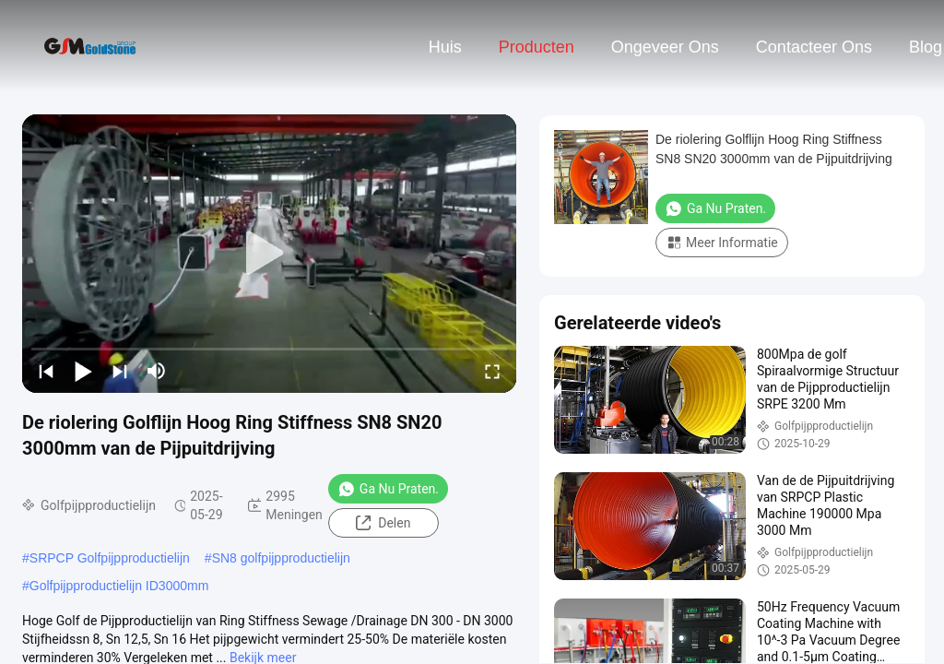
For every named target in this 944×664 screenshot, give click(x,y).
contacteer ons (814, 47)
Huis (445, 47)
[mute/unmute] (156, 371)
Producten (536, 47)
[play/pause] (83, 371)
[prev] (46, 371)
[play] (269, 254)
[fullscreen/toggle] (492, 371)
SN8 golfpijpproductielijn (281, 558)
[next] (119, 371)
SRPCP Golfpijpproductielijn (110, 558)
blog (925, 47)
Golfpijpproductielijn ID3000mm (119, 585)
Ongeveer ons (665, 47)
